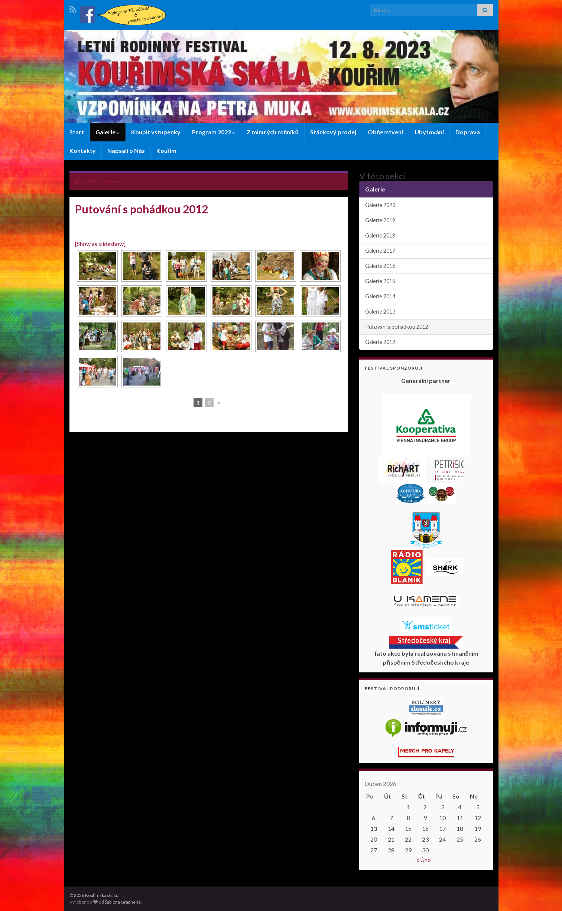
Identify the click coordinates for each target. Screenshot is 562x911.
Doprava (467, 131)
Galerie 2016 (380, 266)
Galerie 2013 (380, 311)
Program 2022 (213, 131)
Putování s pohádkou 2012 (396, 327)
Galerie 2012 (380, 342)
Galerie (107, 131)
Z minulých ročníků (273, 131)
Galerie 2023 (380, 205)
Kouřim (166, 150)
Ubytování (429, 131)
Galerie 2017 (380, 251)
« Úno (423, 859)
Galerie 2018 (380, 235)
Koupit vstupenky (156, 131)
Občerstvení (385, 131)
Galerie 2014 (380, 296)
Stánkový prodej (333, 131)
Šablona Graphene (123, 902)
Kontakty (82, 150)
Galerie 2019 (380, 220)
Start (76, 131)
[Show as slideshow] (100, 243)
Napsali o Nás (126, 150)
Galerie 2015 (380, 281)
